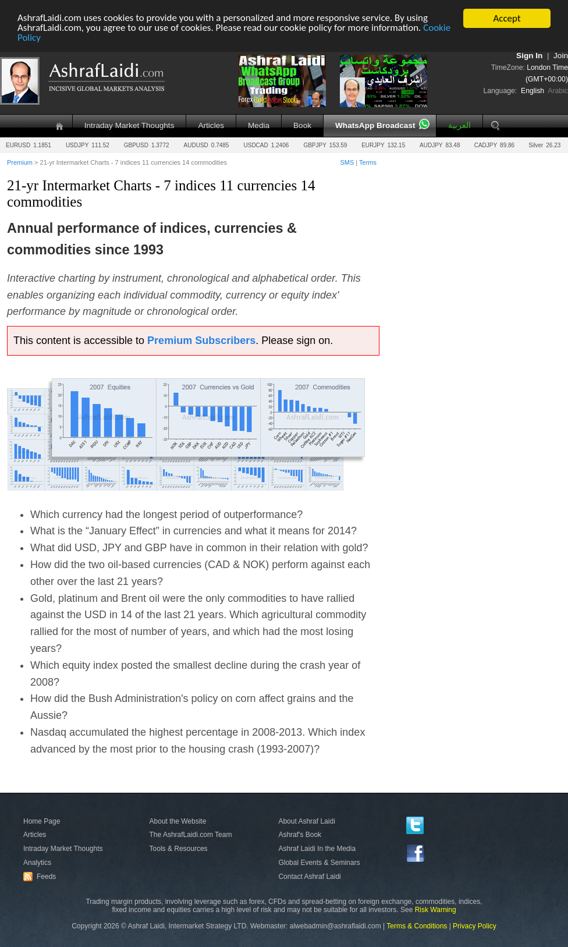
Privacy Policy (474, 926)
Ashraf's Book (299, 835)
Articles (211, 125)
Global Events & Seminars (319, 863)
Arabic (558, 91)
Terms (368, 162)
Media (258, 125)
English (532, 91)
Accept (506, 18)
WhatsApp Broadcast (375, 125)
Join (560, 55)
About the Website (178, 821)
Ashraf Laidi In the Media (317, 849)
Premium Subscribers (201, 340)
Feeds (41, 876)
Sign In (529, 55)
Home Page (41, 821)
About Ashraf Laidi (306, 821)
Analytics (37, 863)
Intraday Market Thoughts (129, 125)
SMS (347, 162)
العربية (459, 125)
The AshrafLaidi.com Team (191, 835)
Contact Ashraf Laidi (309, 876)
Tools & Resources (179, 849)
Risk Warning (435, 910)
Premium (20, 162)
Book (302, 125)
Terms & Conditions (416, 926)
